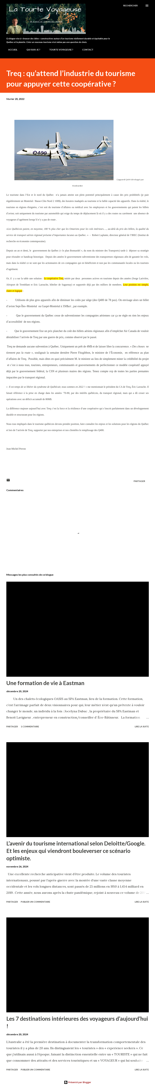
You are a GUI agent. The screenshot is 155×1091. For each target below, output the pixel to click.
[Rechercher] (130, 5)
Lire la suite (142, 726)
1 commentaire (30, 726)
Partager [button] (139, 481)
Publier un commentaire (35, 901)
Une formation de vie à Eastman (45, 682)
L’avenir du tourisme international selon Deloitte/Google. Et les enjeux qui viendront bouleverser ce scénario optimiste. (75, 851)
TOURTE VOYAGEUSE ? (59, 49)
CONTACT (86, 49)
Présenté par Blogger (77, 1082)
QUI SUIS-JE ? (31, 49)
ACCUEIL (10, 49)
